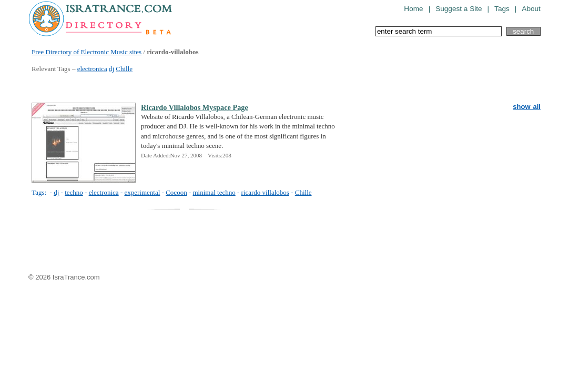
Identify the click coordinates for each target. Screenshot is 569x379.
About (531, 9)
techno (74, 192)
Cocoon (176, 192)
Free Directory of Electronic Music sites (86, 52)
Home (413, 9)
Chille (124, 69)
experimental (142, 192)
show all (527, 107)
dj (111, 69)
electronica (92, 69)
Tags (502, 9)
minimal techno (213, 192)
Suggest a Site (458, 9)
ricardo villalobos (265, 192)
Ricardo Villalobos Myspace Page (194, 107)
